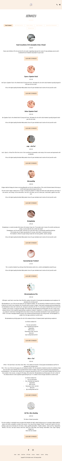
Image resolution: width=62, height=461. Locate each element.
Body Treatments (39, 25)
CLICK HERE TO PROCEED (31, 58)
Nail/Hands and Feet (19, 25)
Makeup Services (31, 28)
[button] (2, 4)
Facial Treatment (8, 25)
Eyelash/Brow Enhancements (51, 25)
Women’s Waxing (29, 25)
